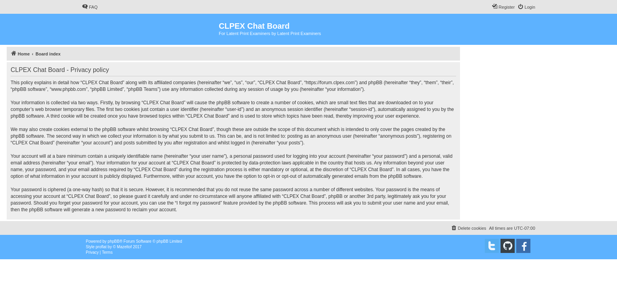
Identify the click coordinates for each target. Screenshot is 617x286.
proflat (101, 247)
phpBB (114, 241)
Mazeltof (124, 247)
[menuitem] (90, 7)
